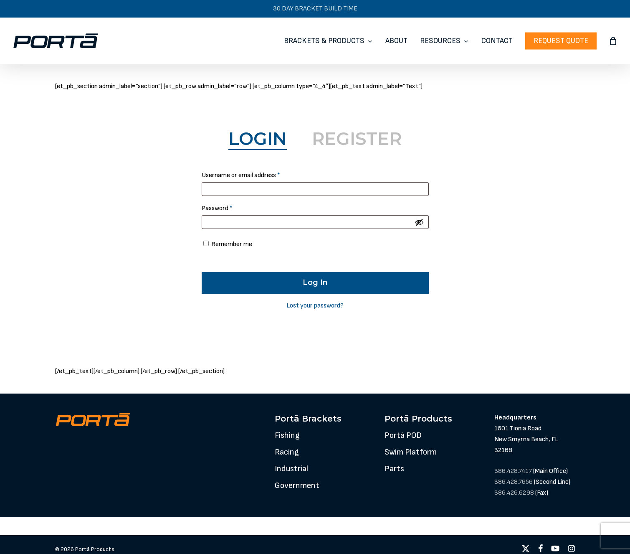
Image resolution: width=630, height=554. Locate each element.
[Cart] (612, 41)
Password (229, 207)
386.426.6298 (514, 493)
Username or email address (253, 174)
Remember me (231, 244)
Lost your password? (315, 306)
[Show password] (419, 222)
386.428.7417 (513, 471)
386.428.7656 (513, 482)
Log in (315, 282)
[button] (287, 435)
